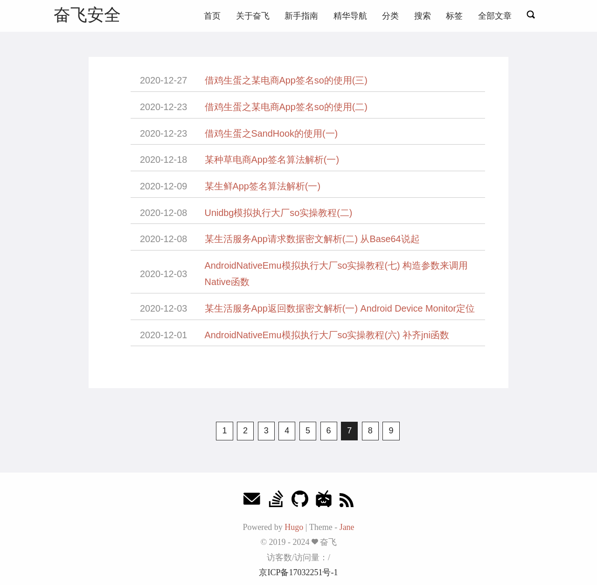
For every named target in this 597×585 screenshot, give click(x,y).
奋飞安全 (87, 14)
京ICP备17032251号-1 (298, 572)
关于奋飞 (253, 16)
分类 (390, 16)
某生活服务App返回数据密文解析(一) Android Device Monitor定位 (340, 308)
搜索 (422, 16)
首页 (212, 16)
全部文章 (495, 16)
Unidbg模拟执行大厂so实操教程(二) (279, 213)
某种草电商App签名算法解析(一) (272, 159)
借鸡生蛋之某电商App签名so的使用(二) (286, 107)
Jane (347, 527)
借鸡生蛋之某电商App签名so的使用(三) (286, 80)
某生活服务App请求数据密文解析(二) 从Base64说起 (312, 239)
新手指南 (301, 16)
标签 (454, 16)
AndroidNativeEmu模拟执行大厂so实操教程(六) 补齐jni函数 (327, 335)
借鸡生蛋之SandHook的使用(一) (271, 133)
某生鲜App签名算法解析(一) (262, 186)
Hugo (294, 527)
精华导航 (350, 16)
